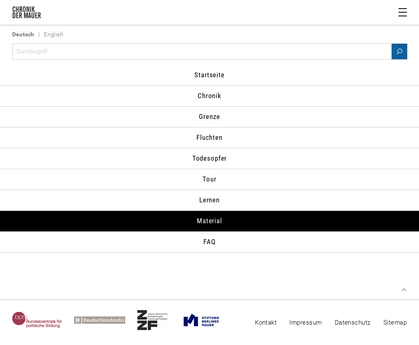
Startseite (209, 75)
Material (209, 221)
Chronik (209, 96)
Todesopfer (209, 158)
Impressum (305, 322)
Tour (209, 179)
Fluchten (209, 137)
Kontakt (266, 322)
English (53, 34)
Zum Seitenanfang (404, 289)
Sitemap (395, 322)
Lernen (209, 200)
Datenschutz (353, 322)
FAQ (209, 241)
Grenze (209, 116)
